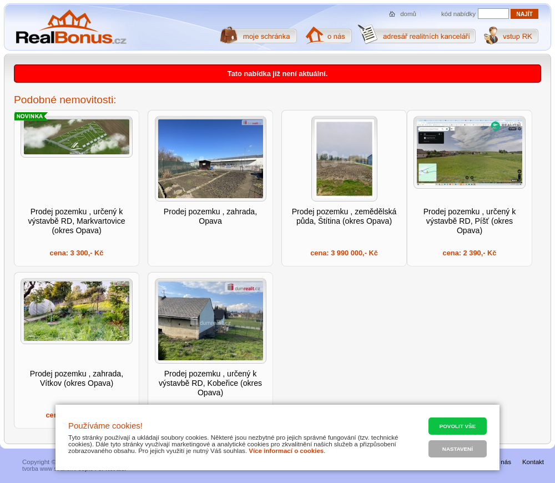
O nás (502, 462)
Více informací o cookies (286, 450)
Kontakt (533, 462)
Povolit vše (458, 426)
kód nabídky (458, 14)
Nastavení (457, 449)
